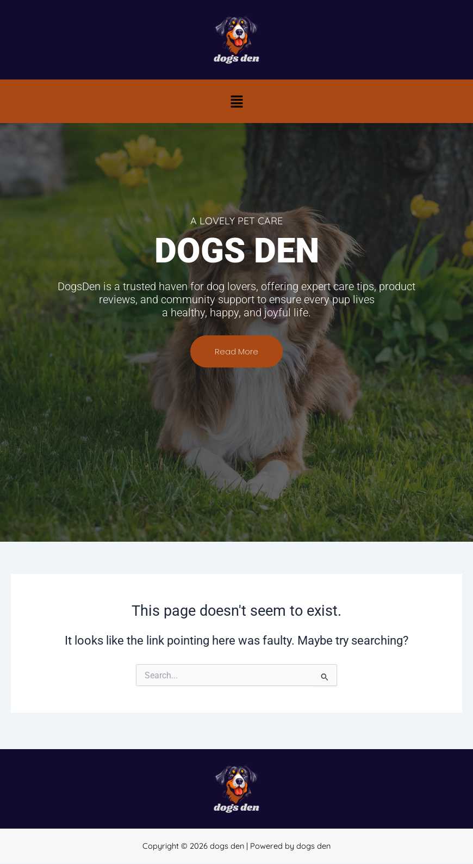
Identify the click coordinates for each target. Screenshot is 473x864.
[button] (236, 101)
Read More (236, 356)
